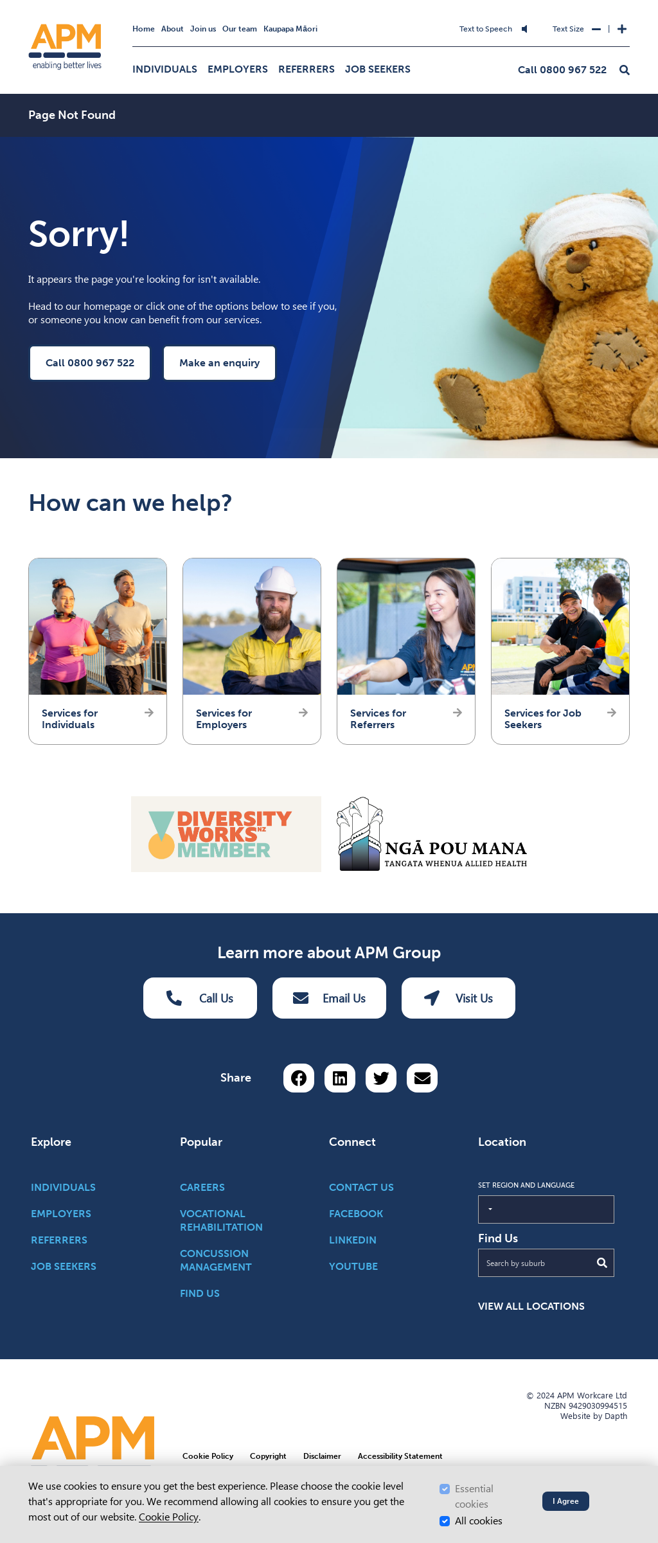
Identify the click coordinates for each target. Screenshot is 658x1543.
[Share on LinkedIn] (340, 1078)
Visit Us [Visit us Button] (458, 998)
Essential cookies (474, 1496)
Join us (203, 28)
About (172, 28)
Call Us (199, 998)
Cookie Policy (169, 1517)
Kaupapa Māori (290, 28)
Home (143, 28)
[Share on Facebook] (298, 1078)
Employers (238, 69)
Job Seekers (378, 69)
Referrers (306, 69)
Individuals (164, 69)
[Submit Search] (602, 1263)
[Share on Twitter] (381, 1078)
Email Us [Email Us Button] (329, 998)
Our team (239, 28)
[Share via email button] (422, 1078)
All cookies (478, 1521)
